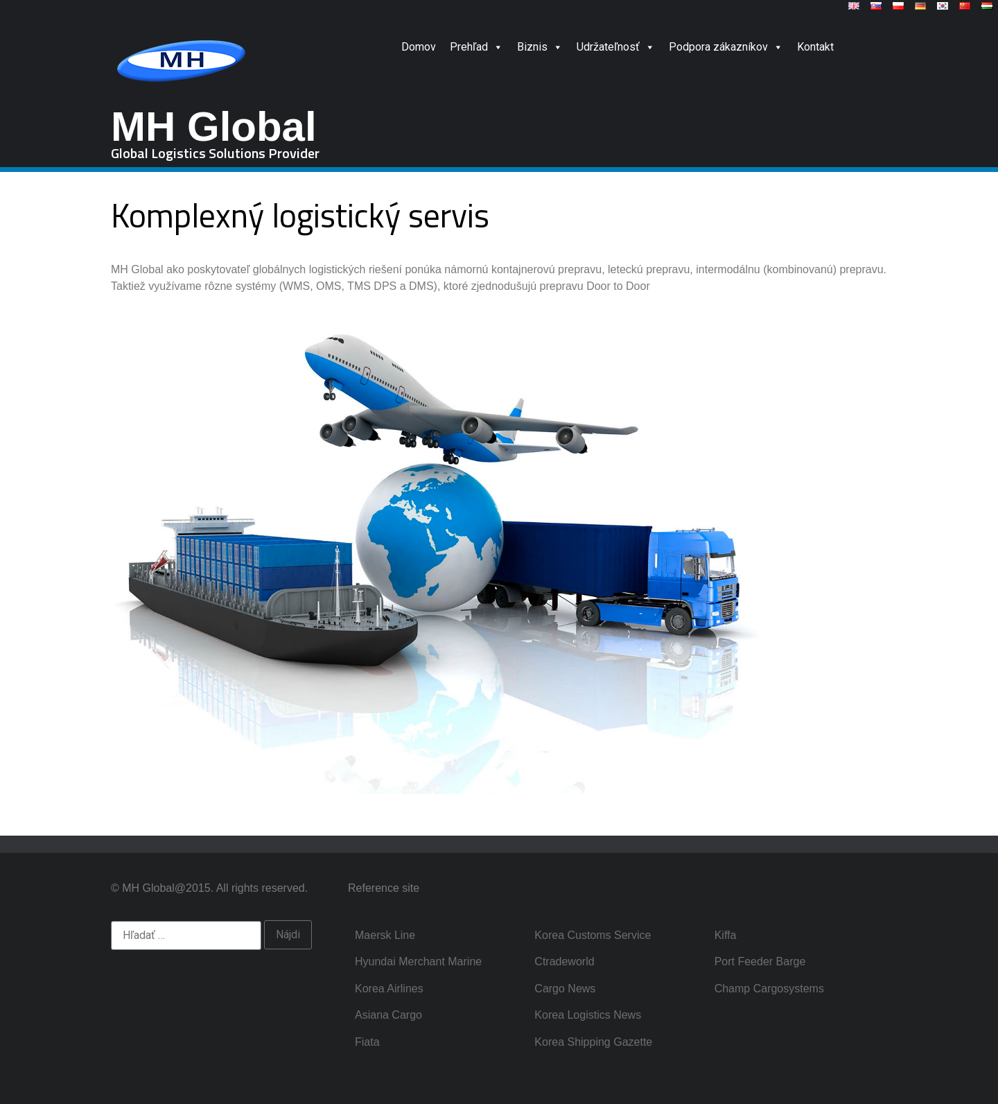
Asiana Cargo (388, 1015)
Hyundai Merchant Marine (418, 961)
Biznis (540, 46)
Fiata (367, 1042)
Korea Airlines (389, 988)
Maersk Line (385, 935)
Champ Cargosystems (769, 988)
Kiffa (726, 935)
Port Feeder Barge (760, 961)
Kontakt (815, 46)
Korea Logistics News (587, 1015)
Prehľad (476, 46)
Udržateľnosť (616, 46)
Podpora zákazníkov (726, 46)
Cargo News (564, 988)
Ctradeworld (564, 961)
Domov (418, 46)
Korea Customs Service (592, 935)
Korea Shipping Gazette (593, 1042)
